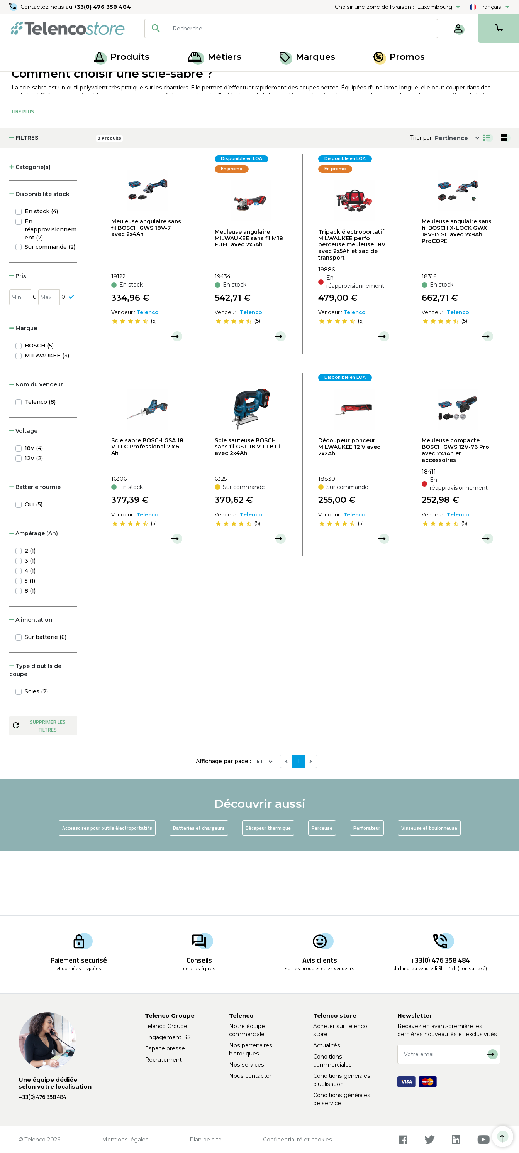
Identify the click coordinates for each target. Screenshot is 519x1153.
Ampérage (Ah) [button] (33, 597)
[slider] (130, 385)
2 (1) (30, 615)
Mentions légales (125, 1139)
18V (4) (34, 512)
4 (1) (30, 635)
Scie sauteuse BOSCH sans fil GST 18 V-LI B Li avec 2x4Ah (247, 511)
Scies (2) (36, 755)
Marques (307, 57)
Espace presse (165, 1048)
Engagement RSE (170, 1037)
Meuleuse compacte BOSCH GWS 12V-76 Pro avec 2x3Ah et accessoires (455, 514)
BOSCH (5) (39, 409)
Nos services (246, 1064)
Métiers (214, 57)
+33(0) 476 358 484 (102, 6)
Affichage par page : (223, 825)
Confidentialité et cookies (297, 1139)
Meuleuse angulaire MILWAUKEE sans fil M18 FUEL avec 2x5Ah (249, 303)
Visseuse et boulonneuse (429, 892)
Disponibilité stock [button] (39, 258)
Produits (121, 57)
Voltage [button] (23, 495)
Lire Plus (23, 176)
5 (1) (30, 645)
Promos (399, 57)
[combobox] (291, 28)
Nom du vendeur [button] (36, 448)
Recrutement (163, 1059)
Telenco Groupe (166, 1026)
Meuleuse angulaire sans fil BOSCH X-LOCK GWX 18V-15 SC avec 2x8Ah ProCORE (457, 295)
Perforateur (366, 892)
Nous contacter (250, 1075)
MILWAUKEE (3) (47, 419)
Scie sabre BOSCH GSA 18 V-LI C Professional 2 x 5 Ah (147, 511)
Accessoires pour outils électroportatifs (107, 892)
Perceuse (322, 892)
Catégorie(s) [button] (30, 231)
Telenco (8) (40, 466)
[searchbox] (302, 28)
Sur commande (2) (50, 311)
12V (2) (34, 522)
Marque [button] (23, 392)
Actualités (326, 1045)
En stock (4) (41, 275)
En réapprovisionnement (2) (50, 293)
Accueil (21, 80)
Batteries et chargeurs (199, 892)
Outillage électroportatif (99, 80)
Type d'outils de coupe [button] (35, 734)
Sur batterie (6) (45, 701)
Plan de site (206, 1139)
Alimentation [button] (31, 684)
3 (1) (30, 625)
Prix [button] (17, 340)
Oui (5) (33, 568)
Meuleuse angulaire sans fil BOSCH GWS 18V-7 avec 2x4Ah (146, 292)
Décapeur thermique (268, 892)
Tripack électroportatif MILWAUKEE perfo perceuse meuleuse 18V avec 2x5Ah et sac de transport (351, 309)
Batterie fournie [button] (35, 551)
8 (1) (30, 655)
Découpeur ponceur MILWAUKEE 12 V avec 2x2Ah (349, 511)
